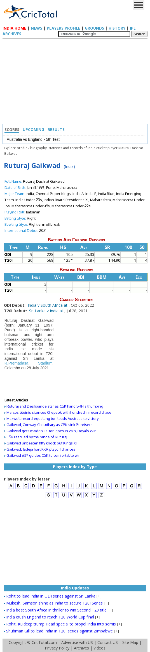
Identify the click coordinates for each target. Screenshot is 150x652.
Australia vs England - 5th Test (33, 139)
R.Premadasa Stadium (28, 363)
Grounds (94, 28)
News (36, 28)
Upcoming (33, 129)
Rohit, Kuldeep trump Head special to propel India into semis (61, 624)
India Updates (75, 588)
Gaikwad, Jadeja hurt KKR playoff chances (40, 449)
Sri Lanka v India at (46, 310)
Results (56, 129)
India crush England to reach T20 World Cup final (50, 617)
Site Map (130, 642)
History (117, 28)
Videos (99, 648)
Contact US (107, 642)
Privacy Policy (57, 648)
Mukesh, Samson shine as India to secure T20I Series (54, 603)
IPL (133, 28)
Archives (12, 33)
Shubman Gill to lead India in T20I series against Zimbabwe (59, 631)
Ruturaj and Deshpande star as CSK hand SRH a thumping (54, 406)
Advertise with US (77, 642)
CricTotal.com (44, 642)
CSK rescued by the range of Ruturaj (36, 437)
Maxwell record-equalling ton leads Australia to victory (52, 418)
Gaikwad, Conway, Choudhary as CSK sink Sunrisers (49, 424)
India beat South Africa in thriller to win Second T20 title (56, 610)
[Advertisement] (76, 82)
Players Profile (63, 28)
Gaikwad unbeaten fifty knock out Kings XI (41, 443)
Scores (11, 129)
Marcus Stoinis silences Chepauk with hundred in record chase (58, 412)
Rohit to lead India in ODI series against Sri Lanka (50, 596)
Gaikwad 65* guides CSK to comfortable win (43, 455)
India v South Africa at (48, 305)
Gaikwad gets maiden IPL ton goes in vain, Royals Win (51, 431)
